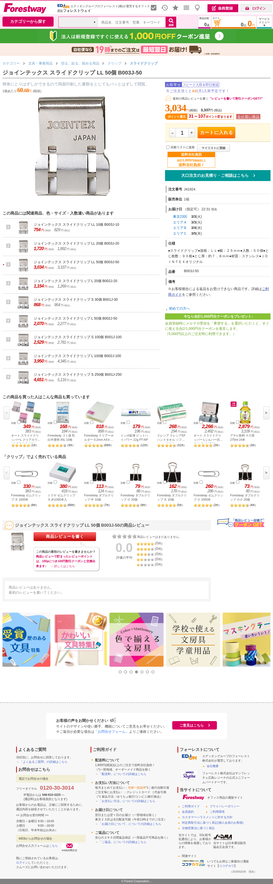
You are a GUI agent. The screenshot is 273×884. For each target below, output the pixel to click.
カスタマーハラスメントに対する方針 (207, 817)
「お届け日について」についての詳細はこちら (130, 824)
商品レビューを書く (65, 536)
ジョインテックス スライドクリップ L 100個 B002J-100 (77, 356)
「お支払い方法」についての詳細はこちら (127, 801)
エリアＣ (180, 233)
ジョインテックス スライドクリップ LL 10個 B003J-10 (76, 224)
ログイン (22, 862)
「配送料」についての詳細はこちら (122, 774)
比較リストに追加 (183, 147)
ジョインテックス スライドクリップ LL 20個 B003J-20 (76, 243)
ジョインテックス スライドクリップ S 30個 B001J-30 (76, 299)
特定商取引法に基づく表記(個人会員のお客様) (212, 822)
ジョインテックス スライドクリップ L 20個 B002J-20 (75, 281)
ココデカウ (226, 866)
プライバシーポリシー (224, 806)
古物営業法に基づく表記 (198, 828)
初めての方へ (179, 308)
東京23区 (180, 217)
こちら (53, 845)
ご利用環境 (217, 811)
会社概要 (213, 766)
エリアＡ (180, 222)
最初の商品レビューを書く (190, 98)
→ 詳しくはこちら (62, 566)
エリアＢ (180, 228)
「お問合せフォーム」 (111, 732)
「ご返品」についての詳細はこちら (122, 842)
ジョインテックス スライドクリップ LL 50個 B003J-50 (76, 262)
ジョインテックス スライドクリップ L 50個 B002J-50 (75, 318)
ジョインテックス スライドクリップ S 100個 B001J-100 (78, 337)
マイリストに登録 (213, 148)
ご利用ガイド (191, 806)
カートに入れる (216, 132)
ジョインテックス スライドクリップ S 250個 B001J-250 (78, 374)
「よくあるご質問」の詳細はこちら (44, 762)
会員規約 (188, 811)
